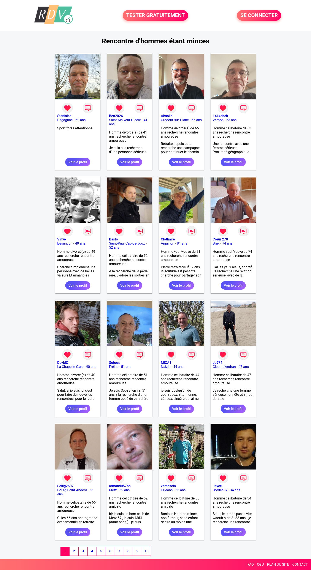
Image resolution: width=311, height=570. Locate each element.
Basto (113, 239)
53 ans (231, 120)
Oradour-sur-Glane (175, 120)
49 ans (80, 243)
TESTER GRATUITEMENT (155, 16)
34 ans (235, 490)
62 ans (124, 490)
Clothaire (168, 239)
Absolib (167, 116)
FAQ (251, 564)
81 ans (182, 243)
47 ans (243, 367)
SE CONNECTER (259, 16)
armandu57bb (120, 486)
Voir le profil (77, 162)
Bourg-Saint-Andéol (72, 490)
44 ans (178, 367)
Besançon (65, 243)
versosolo (168, 486)
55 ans (180, 490)
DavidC (62, 363)
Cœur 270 (220, 239)
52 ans (80, 120)
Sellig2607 (65, 486)
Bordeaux (220, 490)
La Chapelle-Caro (70, 367)
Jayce (217, 486)
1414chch (220, 116)
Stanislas (64, 116)
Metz (113, 490)
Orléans (167, 490)
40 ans (91, 367)
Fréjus (113, 367)
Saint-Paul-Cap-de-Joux (127, 243)
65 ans (197, 120)
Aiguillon (167, 243)
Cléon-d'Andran (224, 367)
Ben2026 (116, 116)
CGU (260, 564)
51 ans (126, 367)
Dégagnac (65, 120)
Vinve (61, 239)
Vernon (218, 120)
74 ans (227, 243)
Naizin (166, 367)
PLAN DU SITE (278, 564)
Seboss (115, 363)
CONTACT (300, 564)
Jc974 (217, 363)
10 (146, 551)
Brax (216, 243)
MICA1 (166, 363)
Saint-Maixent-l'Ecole (125, 120)
